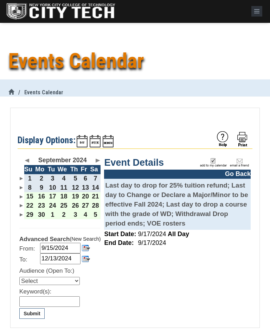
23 (41, 205)
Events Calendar (43, 92)
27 (85, 205)
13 (85, 187)
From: (27, 248)
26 (75, 205)
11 (64, 187)
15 (29, 196)
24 (52, 205)
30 (41, 214)
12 (75, 187)
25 (64, 205)
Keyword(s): (35, 291)
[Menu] (256, 11)
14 (95, 187)
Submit (32, 313)
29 (29, 214)
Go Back (238, 173)
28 (95, 205)
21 (95, 196)
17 (52, 196)
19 (75, 196)
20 (85, 196)
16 (41, 196)
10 (52, 187)
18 (64, 196)
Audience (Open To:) (46, 270)
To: (23, 259)
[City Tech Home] (11, 92)
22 (29, 205)
